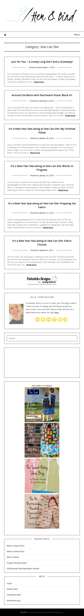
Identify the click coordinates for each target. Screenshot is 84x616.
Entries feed (12, 589)
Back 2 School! (13, 557)
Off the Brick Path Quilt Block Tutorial (23, 568)
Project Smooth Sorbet (17, 563)
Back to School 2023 (15, 545)
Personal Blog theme (54, 612)
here (57, 312)
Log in (9, 583)
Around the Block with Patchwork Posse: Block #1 (42, 95)
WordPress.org (13, 600)
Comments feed (14, 594)
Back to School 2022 (15, 551)
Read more (39, 82)
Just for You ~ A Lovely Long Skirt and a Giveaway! (42, 61)
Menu (77, 34)
